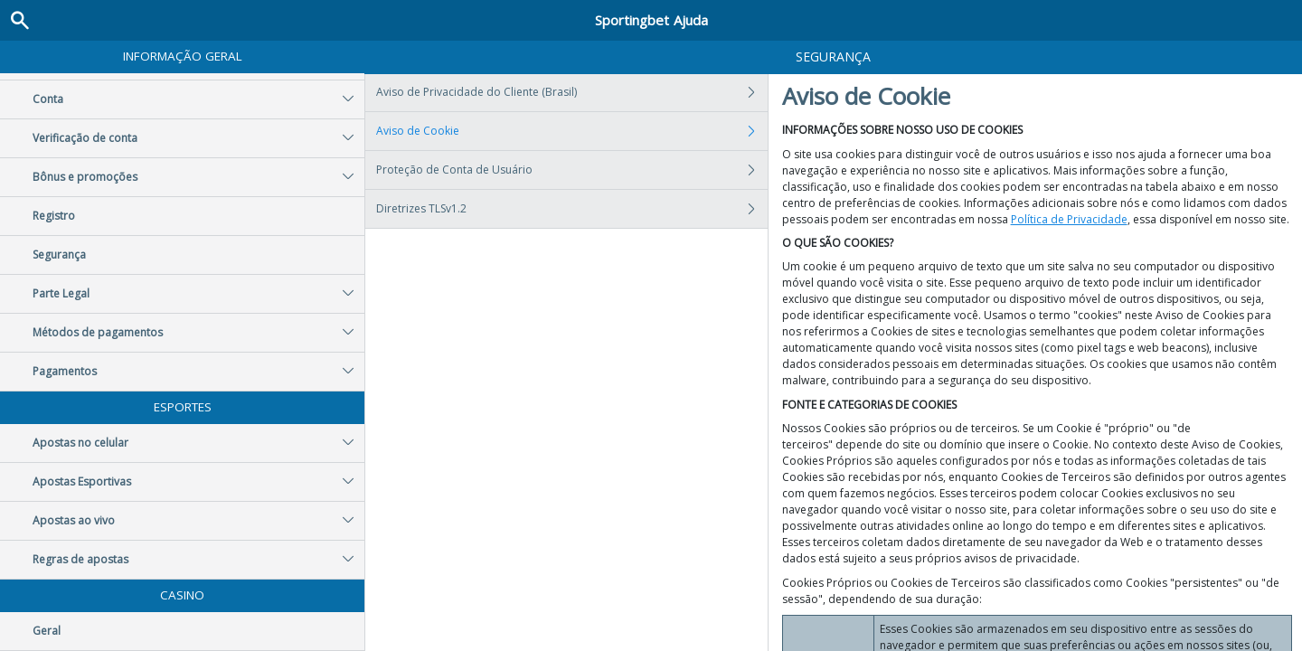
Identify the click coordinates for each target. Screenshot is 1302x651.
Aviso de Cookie (571, 131)
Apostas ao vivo (198, 521)
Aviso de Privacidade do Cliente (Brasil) (571, 92)
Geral (47, 630)
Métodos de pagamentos (198, 333)
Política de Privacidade (1069, 219)
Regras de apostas (198, 560)
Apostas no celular (198, 443)
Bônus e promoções (198, 177)
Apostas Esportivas (198, 482)
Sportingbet (651, 20)
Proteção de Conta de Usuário (571, 170)
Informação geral (182, 56)
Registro (54, 215)
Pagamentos (198, 372)
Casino (182, 595)
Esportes (183, 407)
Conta (198, 99)
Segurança (59, 254)
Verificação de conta (198, 138)
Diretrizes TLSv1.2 (571, 209)
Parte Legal (198, 294)
